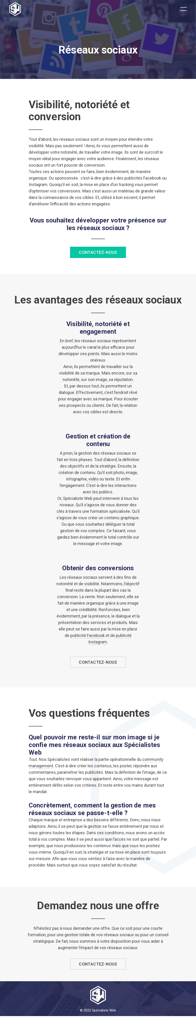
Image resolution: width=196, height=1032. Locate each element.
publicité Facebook (87, 635)
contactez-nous (98, 662)
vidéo (93, 479)
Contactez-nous (98, 252)
